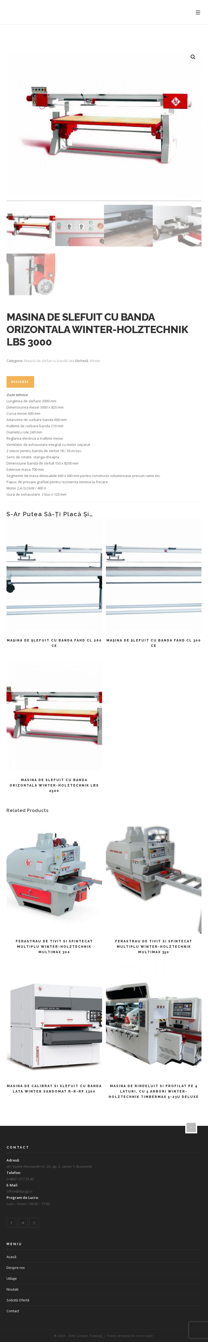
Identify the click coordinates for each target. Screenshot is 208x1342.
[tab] (20, 382)
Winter (95, 360)
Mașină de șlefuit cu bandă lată (49, 360)
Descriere (20, 382)
